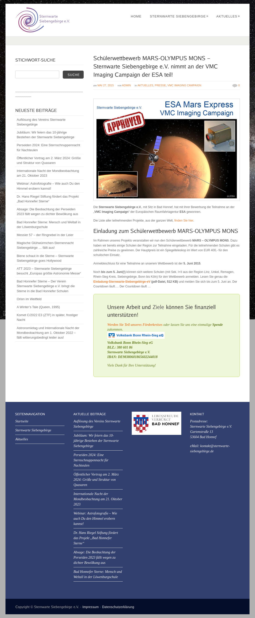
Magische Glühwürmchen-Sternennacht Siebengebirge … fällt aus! (45, 245)
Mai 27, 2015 (105, 85)
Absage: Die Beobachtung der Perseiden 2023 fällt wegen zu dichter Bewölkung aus (47, 211)
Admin (126, 85)
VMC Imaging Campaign (184, 85)
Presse (160, 85)
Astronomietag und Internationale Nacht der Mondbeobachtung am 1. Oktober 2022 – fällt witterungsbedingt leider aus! (48, 332)
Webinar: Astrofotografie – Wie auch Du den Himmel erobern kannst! (48, 186)
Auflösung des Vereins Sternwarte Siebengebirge (41, 122)
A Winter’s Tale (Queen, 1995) (38, 307)
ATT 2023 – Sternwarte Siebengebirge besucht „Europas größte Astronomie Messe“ (49, 271)
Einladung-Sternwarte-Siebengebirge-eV (121, 281)
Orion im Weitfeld (29, 299)
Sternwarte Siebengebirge (179, 16)
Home (136, 16)
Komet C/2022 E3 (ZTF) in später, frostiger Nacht (47, 317)
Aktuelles (228, 16)
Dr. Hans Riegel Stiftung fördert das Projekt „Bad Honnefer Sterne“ (48, 199)
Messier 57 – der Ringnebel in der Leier (45, 235)
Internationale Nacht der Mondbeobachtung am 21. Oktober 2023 (48, 173)
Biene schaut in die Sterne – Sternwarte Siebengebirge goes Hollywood (45, 258)
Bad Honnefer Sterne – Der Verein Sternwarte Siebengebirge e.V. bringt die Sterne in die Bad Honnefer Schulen (46, 286)
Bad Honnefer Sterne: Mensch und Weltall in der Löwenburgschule (48, 224)
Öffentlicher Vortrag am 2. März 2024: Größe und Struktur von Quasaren (49, 160)
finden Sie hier (183, 220)
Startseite (21, 421)
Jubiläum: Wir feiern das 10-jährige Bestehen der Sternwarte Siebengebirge (45, 134)
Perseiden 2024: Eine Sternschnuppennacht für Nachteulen (48, 147)
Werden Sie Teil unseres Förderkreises (135, 325)
